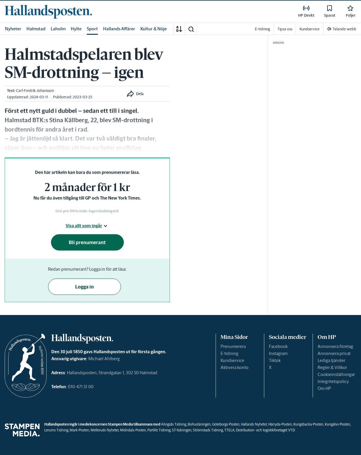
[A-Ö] (179, 29)
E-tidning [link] (262, 29)
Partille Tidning (158, 430)
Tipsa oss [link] (284, 29)
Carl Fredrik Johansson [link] (35, 90)
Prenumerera (233, 346)
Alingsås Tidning (173, 424)
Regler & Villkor (332, 367)
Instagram (278, 353)
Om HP (324, 388)
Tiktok (275, 360)
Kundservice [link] (310, 29)
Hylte (76, 29)
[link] (48, 12)
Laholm (58, 29)
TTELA (229, 430)
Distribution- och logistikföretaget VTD (265, 430)
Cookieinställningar (336, 374)
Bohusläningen (199, 424)
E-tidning (229, 353)
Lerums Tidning (56, 430)
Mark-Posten (79, 430)
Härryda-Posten (280, 424)
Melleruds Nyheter (105, 430)
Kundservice (232, 360)
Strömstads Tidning (208, 430)
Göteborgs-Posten (226, 424)
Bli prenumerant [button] (87, 242)
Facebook (278, 346)
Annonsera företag (335, 346)
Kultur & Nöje (153, 29)
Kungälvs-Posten (337, 424)
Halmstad (36, 29)
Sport (92, 29)
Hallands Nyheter (254, 424)
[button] (191, 29)
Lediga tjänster (331, 360)
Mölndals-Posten (133, 430)
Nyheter (13, 29)
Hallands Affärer (119, 29)
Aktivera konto (235, 367)
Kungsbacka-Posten (308, 424)
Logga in (84, 287)
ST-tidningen (181, 430)
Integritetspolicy (333, 381)
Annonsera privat (334, 353)
